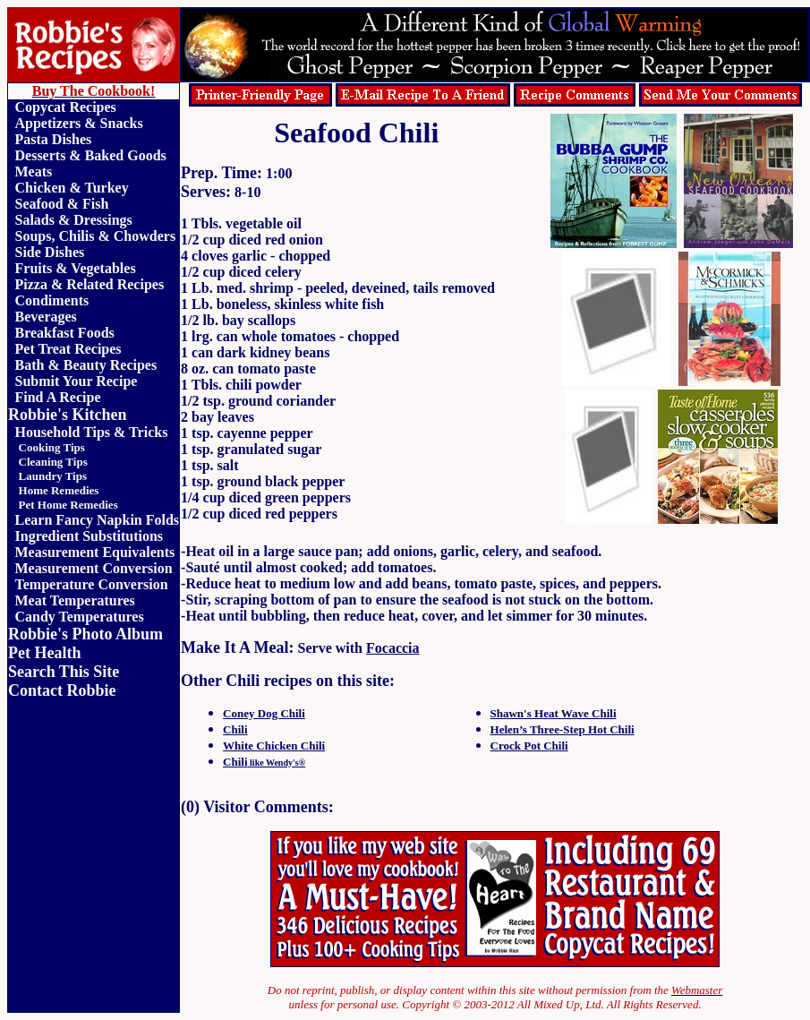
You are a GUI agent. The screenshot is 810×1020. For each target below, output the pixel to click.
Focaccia (393, 648)
